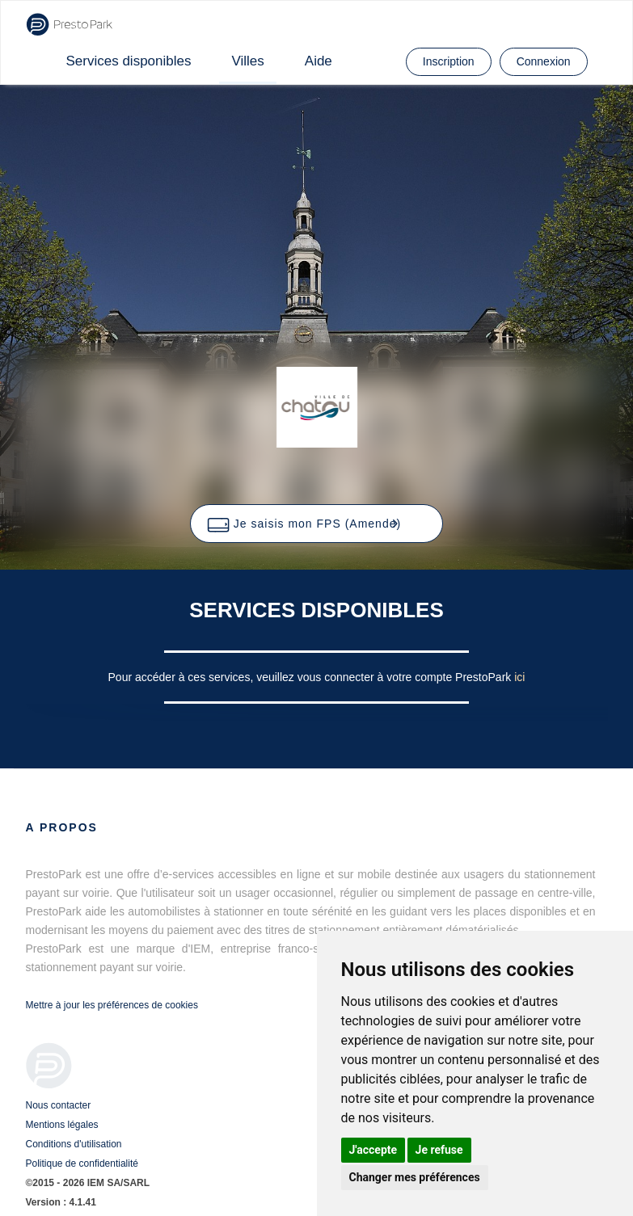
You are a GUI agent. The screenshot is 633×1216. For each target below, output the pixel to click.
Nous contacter (58, 1105)
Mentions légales (62, 1124)
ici (519, 677)
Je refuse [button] (439, 1149)
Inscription (449, 61)
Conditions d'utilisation (74, 1144)
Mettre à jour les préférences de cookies (112, 1005)
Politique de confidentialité (82, 1163)
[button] (316, 523)
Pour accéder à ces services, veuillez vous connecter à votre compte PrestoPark (311, 677)
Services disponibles (129, 61)
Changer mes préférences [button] (414, 1177)
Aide (318, 61)
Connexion (544, 61)
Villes (247, 61)
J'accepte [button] (373, 1149)
